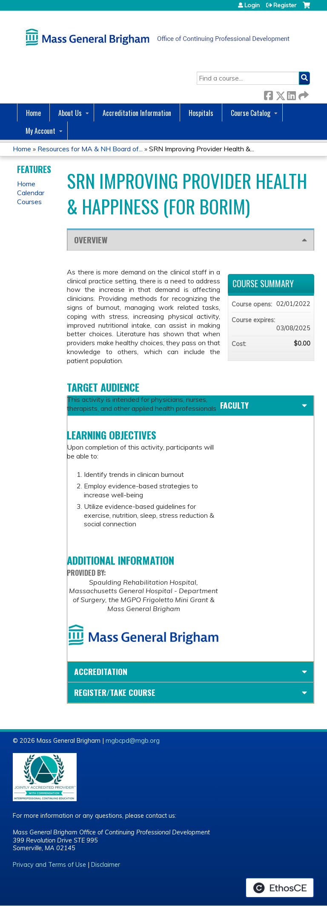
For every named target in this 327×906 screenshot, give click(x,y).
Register (284, 5)
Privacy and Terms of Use (49, 864)
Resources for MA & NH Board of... (90, 148)
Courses (29, 201)
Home (33, 113)
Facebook (268, 94)
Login (252, 5)
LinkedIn (291, 94)
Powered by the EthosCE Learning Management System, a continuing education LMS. (279, 887)
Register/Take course (114, 692)
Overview (90, 240)
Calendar (30, 192)
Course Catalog (250, 113)
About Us (70, 113)
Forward (302, 94)
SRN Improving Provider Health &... (201, 148)
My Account (40, 131)
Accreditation (100, 671)
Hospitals (201, 113)
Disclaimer (105, 864)
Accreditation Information (137, 113)
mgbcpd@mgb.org (133, 740)
